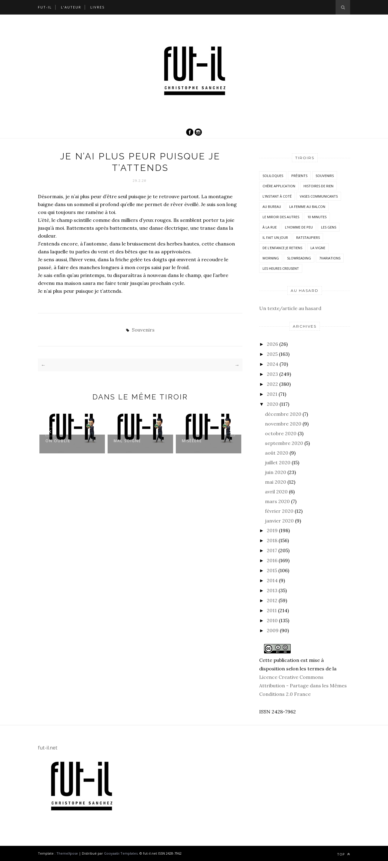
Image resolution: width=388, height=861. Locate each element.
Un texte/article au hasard (290, 308)
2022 (272, 384)
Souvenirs (143, 330)
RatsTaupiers (308, 237)
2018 (272, 540)
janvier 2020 (279, 521)
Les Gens (328, 227)
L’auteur (71, 7)
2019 (272, 530)
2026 (272, 344)
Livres (97, 7)
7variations (329, 258)
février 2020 (279, 511)
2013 (272, 590)
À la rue (270, 227)
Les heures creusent (281, 268)
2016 (272, 560)
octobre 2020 (280, 433)
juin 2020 (275, 472)
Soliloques (273, 175)
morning (271, 258)
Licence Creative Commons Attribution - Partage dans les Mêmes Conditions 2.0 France (303, 685)
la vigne (317, 247)
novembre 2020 (283, 424)
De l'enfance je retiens (282, 247)
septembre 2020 (284, 443)
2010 (272, 620)
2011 (272, 610)
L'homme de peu (299, 227)
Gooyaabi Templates (121, 853)
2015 (272, 570)
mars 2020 (277, 501)
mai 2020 (275, 482)
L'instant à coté (277, 196)
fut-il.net (47, 747)
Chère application (279, 186)
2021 (272, 394)
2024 (272, 364)
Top (343, 854)
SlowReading (299, 258)
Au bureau (272, 206)
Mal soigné (127, 440)
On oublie (57, 440)
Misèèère (192, 440)
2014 (272, 580)
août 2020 (276, 453)
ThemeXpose (67, 853)
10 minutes (316, 217)
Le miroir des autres (281, 217)
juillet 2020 (277, 462)
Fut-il (45, 7)
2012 (272, 600)
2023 (272, 374)
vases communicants (319, 196)
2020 (272, 404)
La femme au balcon (307, 206)
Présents (299, 175)
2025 (272, 354)
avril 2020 (276, 492)
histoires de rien (318, 186)
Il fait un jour (275, 237)
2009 (273, 630)
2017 (272, 550)
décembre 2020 (283, 414)
